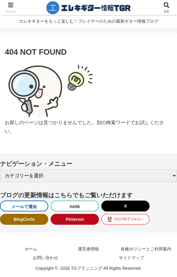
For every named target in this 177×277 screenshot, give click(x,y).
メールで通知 (24, 206)
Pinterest (75, 219)
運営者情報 (88, 248)
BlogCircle (24, 219)
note (75, 206)
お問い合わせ (45, 257)
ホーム (31, 248)
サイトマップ (131, 257)
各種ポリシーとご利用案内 (146, 248)
